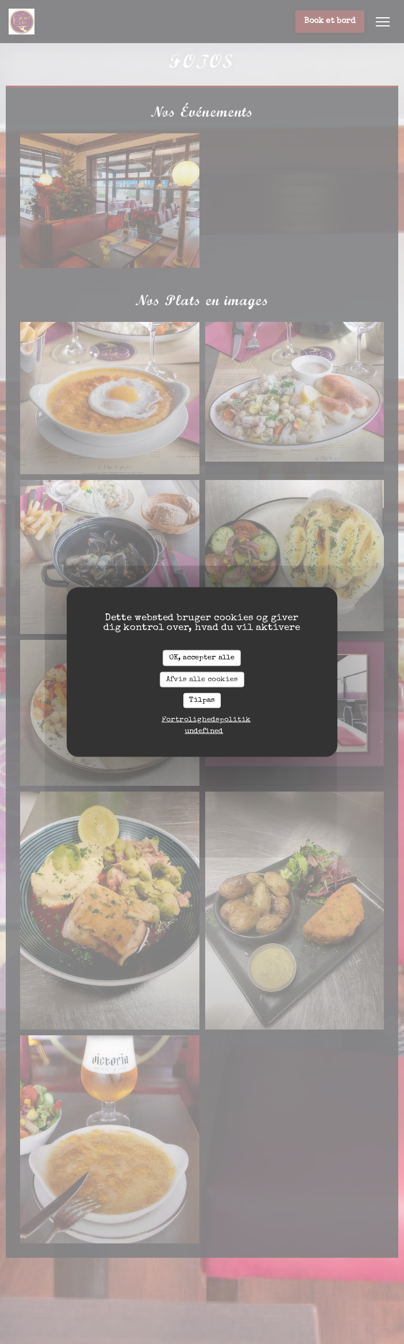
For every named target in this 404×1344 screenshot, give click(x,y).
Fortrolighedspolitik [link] (206, 719)
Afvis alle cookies (202, 679)
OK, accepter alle (201, 658)
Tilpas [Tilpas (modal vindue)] (202, 700)
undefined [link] (203, 731)
